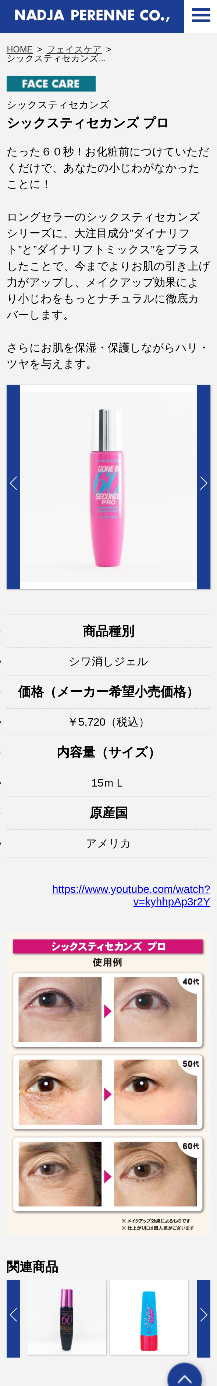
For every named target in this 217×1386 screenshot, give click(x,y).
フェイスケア (74, 49)
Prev (13, 487)
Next (203, 487)
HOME (20, 49)
